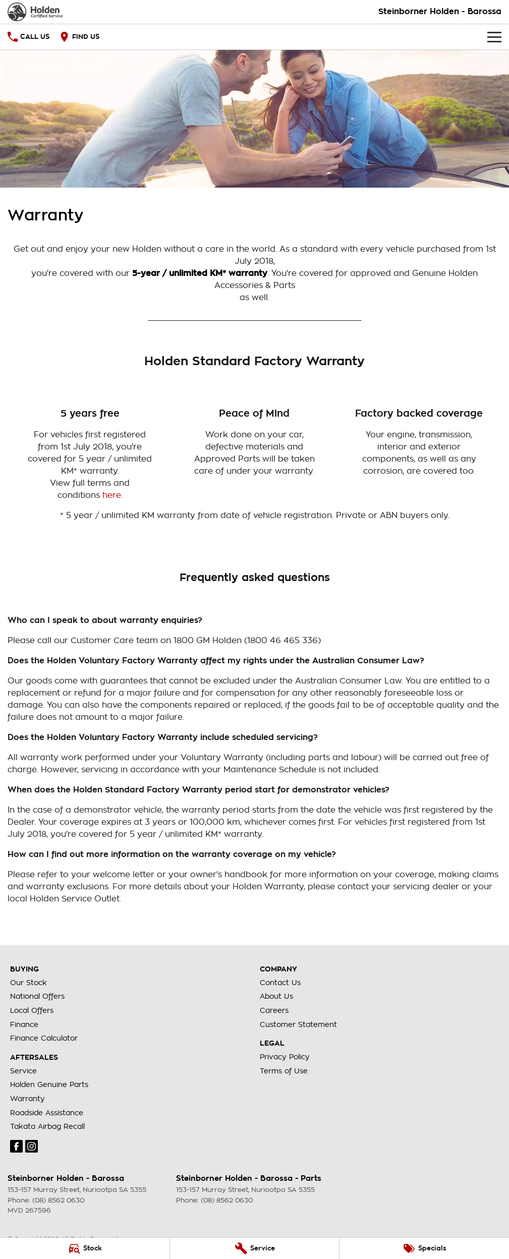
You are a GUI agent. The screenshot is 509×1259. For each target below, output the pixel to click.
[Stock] (84, 1248)
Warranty (27, 1098)
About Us (276, 996)
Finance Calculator (44, 1038)
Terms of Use (284, 1070)
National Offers (37, 996)
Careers (274, 1010)
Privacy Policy (285, 1056)
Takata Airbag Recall (47, 1126)
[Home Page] (35, 12)
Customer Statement (298, 1024)
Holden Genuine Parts (49, 1084)
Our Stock (28, 982)
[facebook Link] (16, 1146)
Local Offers (31, 1010)
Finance (24, 1024)
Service (23, 1070)
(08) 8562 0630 (58, 1200)
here (111, 495)
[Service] (255, 1248)
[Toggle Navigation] (494, 36)
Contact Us (280, 982)
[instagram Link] (31, 1146)
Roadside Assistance (46, 1112)
